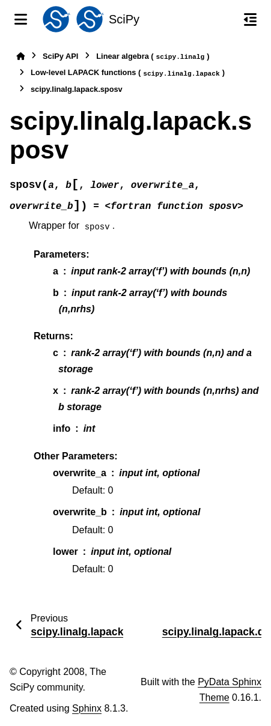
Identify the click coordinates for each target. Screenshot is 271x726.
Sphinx (87, 708)
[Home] (20, 56)
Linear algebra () (152, 57)
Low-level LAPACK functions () (128, 73)
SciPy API (60, 56)
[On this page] (250, 19)
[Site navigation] (21, 19)
